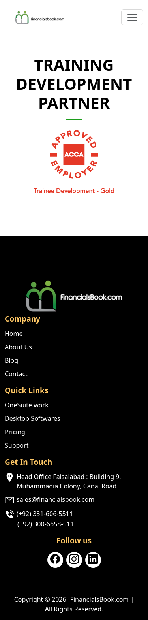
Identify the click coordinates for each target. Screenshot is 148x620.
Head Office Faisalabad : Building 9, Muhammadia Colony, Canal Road (69, 481)
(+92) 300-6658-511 (45, 524)
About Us (18, 347)
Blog (11, 360)
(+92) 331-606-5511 (45, 513)
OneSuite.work (27, 405)
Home (14, 333)
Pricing (15, 432)
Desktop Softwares (32, 418)
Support (16, 445)
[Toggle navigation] (132, 17)
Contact (16, 373)
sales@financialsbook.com (55, 499)
